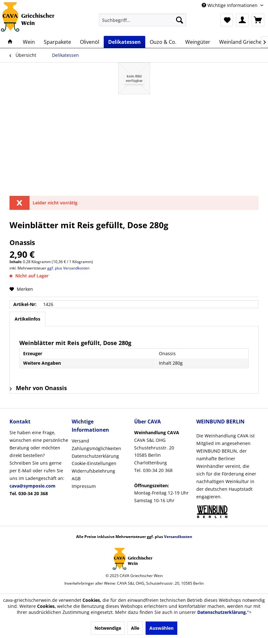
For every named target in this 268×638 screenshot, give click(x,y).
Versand (80, 441)
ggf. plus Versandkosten (68, 268)
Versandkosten (178, 536)
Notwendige (108, 628)
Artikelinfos (27, 319)
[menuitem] (142, 20)
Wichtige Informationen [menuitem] (230, 5)
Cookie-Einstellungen (94, 463)
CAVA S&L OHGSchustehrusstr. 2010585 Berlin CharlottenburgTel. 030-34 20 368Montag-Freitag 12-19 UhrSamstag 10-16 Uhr (161, 466)
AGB (76, 478)
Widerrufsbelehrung (93, 471)
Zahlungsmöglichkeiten (96, 448)
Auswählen (161, 628)
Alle (135, 628)
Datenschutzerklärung (95, 456)
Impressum (84, 486)
